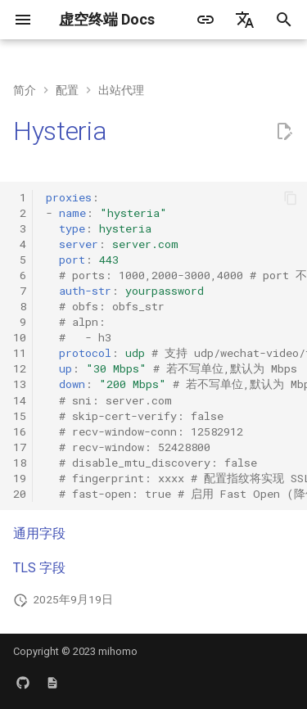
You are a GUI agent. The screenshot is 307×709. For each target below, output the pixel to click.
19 (19, 478)
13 (19, 384)
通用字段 (39, 533)
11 (19, 352)
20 (19, 493)
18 (19, 462)
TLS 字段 (39, 568)
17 (19, 447)
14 (19, 400)
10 (19, 337)
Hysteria (59, 131)
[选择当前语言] (244, 19)
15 (19, 416)
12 (19, 368)
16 (19, 431)
